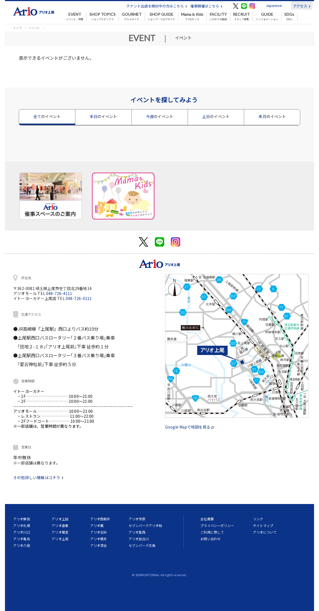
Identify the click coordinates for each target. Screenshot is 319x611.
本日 (103, 116)
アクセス (301, 6)
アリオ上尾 (60, 538)
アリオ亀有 (21, 538)
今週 (159, 116)
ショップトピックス (102, 16)
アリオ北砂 (98, 532)
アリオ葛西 (137, 532)
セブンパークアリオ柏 (145, 525)
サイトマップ (263, 525)
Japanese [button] (274, 5)
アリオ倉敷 (60, 525)
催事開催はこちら (206, 6)
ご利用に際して (212, 532)
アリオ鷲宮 (60, 532)
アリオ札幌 (21, 525)
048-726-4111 (59, 293)
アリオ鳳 (97, 525)
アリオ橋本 (98, 538)
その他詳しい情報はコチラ (38, 477)
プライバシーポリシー (217, 525)
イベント (34, 28)
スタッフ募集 (241, 16)
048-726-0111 (79, 298)
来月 (272, 116)
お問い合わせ (210, 538)
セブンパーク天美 (142, 545)
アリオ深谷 (98, 545)
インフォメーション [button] (267, 16)
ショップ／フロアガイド (161, 16)
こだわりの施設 (218, 16)
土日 (216, 116)
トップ (17, 28)
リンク (258, 518)
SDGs (289, 16)
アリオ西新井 (100, 518)
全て (47, 116)
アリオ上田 (60, 518)
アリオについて (265, 532)
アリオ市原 (137, 518)
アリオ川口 (21, 532)
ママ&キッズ (192, 16)
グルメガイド (132, 16)
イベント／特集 (74, 16)
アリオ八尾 (21, 545)
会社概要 (207, 518)
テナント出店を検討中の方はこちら (156, 6)
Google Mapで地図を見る (189, 427)
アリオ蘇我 (21, 518)
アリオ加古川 (139, 538)
